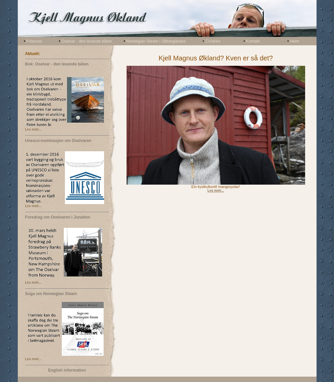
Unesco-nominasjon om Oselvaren (58, 140)
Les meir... (33, 129)
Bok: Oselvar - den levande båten (57, 64)
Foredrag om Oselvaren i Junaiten (57, 217)
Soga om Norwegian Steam (51, 293)
